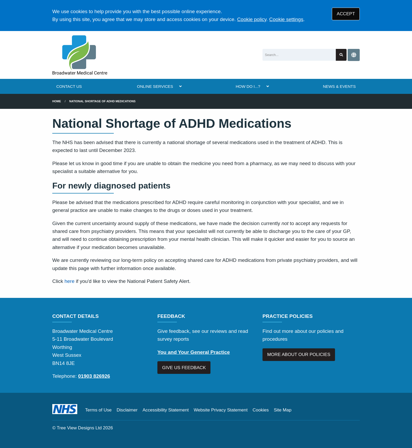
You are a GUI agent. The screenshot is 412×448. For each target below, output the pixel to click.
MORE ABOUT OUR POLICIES (298, 354)
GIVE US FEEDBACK (184, 367)
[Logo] (79, 55)
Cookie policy (251, 19)
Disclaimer (127, 410)
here (69, 281)
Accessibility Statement (165, 410)
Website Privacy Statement (221, 410)
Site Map (282, 410)
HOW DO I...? (248, 86)
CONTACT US (69, 86)
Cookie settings (286, 19)
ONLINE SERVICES (155, 86)
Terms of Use (98, 410)
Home (56, 101)
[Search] (299, 55)
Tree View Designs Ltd (79, 427)
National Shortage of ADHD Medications (102, 101)
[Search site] (341, 55)
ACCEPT (346, 13)
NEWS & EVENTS (339, 86)
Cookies (261, 410)
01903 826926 (94, 376)
